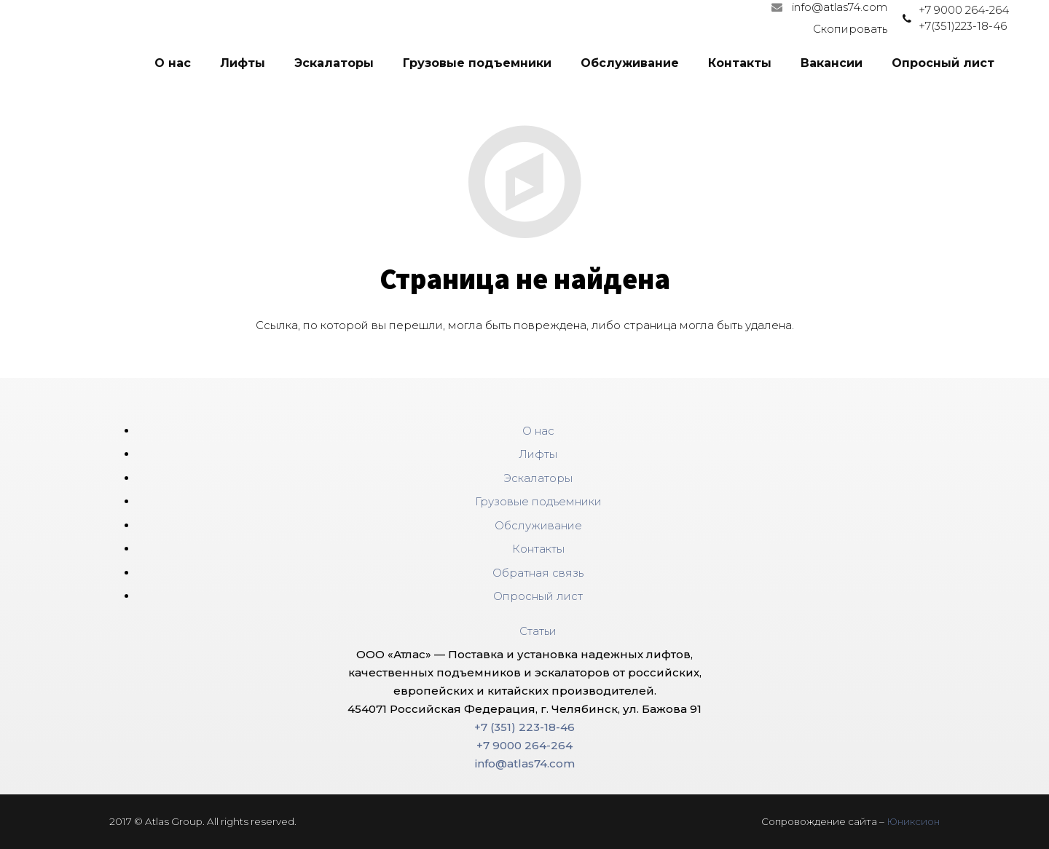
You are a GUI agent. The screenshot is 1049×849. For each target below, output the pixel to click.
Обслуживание (538, 525)
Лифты (538, 454)
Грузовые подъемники (538, 501)
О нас (538, 431)
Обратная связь (538, 573)
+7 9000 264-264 (964, 10)
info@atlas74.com (525, 763)
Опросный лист (538, 596)
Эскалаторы (538, 478)
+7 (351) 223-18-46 (524, 727)
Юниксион (913, 821)
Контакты (538, 549)
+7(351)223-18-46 (963, 26)
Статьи (538, 631)
